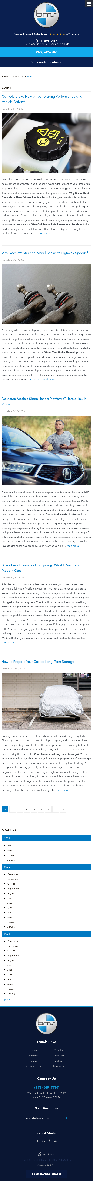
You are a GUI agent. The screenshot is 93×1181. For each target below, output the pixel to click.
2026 (7, 838)
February (11, 855)
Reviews (58, 1061)
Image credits (48, 1154)
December (12, 874)
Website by (46, 1165)
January (11, 860)
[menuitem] (34, 1050)
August (10, 893)
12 (63, 809)
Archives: (9, 830)
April (9, 845)
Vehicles (58, 1050)
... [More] (6, 999)
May (9, 907)
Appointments (33, 1066)
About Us (18, 76)
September (13, 888)
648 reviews (72, 34)
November (12, 879)
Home (5, 76)
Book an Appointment (46, 1174)
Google (43, 1141)
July (9, 898)
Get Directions (46, 1108)
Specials (33, 1061)
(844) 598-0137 (46, 40)
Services (33, 1055)
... (55, 809)
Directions (58, 1066)
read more (44, 233)
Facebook (38, 1141)
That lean (33, 379)
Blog (29, 76)
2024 (7, 934)
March (10, 850)
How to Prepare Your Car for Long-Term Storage (38, 662)
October (11, 883)
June (9, 903)
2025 (7, 867)
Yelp (49, 1141)
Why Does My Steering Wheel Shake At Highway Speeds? (45, 253)
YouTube (55, 1141)
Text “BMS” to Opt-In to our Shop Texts (46, 44)
